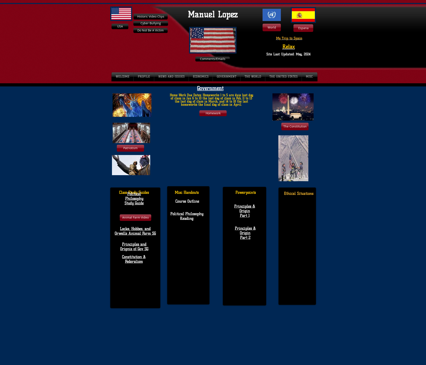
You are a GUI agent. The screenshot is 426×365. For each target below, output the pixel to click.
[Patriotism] (130, 148)
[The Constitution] (295, 126)
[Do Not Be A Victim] (150, 30)
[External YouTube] (211, 149)
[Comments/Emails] (212, 59)
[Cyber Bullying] (150, 23)
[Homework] (213, 113)
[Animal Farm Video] (135, 217)
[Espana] (303, 28)
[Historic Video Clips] (151, 17)
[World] (272, 27)
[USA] (120, 26)
